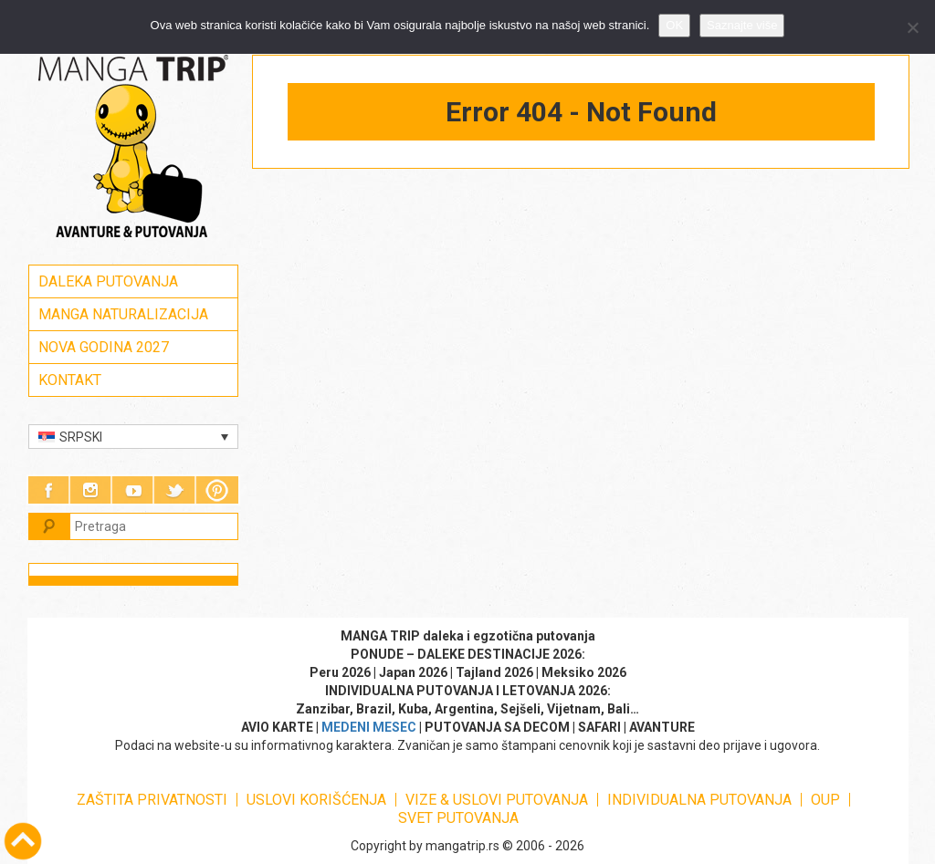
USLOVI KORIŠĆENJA (316, 799)
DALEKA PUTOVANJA (108, 281)
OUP (825, 799)
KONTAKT (69, 380)
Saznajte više (742, 25)
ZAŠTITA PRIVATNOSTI (152, 799)
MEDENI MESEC (368, 727)
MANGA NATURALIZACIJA (123, 314)
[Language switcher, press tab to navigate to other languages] (133, 436)
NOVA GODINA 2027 (103, 347)
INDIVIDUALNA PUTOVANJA (699, 799)
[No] (912, 27)
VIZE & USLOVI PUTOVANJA (496, 799)
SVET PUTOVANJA (458, 818)
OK (674, 25)
